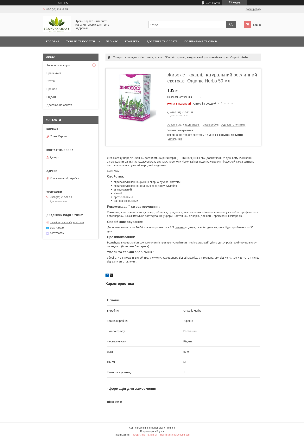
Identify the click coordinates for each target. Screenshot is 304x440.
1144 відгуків (213, 2)
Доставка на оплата (59, 105)
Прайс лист (54, 73)
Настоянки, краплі (151, 57)
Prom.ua (170, 427)
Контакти (132, 41)
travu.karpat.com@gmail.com (67, 222)
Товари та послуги (80, 41)
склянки (180, 227)
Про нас (112, 41)
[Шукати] (231, 24)
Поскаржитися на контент (144, 434)
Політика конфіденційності (175, 434)
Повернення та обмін (200, 41)
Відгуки (51, 97)
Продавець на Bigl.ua (152, 431)
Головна (52, 41)
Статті (51, 81)
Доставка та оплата (162, 41)
